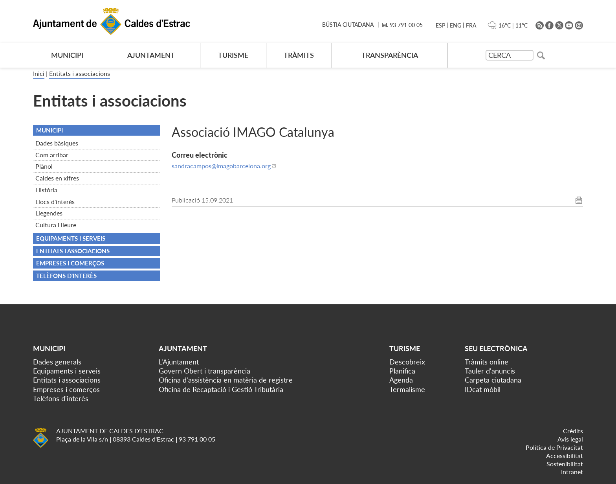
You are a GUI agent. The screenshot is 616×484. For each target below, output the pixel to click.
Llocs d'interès (55, 201)
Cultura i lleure (55, 224)
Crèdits (573, 430)
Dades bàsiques (56, 143)
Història (46, 189)
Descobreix (407, 361)
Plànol (44, 166)
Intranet (572, 471)
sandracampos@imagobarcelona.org (221, 165)
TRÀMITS (299, 55)
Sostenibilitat (564, 463)
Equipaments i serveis (70, 238)
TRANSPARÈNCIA (389, 55)
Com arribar (51, 154)
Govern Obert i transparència (204, 370)
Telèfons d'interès (66, 275)
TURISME (233, 55)
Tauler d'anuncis (490, 370)
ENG (455, 25)
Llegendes (48, 213)
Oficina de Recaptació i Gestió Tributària (221, 389)
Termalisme (407, 389)
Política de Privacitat (554, 447)
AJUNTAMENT (151, 55)
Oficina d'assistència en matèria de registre (226, 379)
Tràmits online (486, 361)
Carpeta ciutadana (493, 379)
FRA (471, 25)
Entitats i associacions (79, 73)
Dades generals (57, 361)
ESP (440, 25)
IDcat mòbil (482, 389)
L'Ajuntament (179, 361)
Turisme (404, 348)
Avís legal (570, 439)
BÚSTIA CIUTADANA (348, 24)
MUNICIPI (67, 55)
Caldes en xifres (57, 178)
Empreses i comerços (70, 263)
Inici (38, 73)
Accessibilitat (564, 455)
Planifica (402, 370)
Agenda (401, 379)
